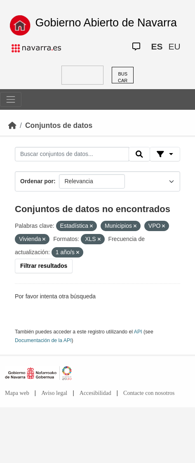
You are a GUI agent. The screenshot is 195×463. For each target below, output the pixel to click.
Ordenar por (37, 181)
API (138, 332)
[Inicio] (12, 125)
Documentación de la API (43, 340)
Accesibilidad (95, 393)
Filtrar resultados (43, 265)
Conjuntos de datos (58, 125)
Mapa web (17, 393)
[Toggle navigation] (10, 99)
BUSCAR (122, 77)
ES (156, 46)
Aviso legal (54, 393)
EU (174, 46)
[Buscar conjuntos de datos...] (72, 154)
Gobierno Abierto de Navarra (106, 23)
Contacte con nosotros (148, 393)
